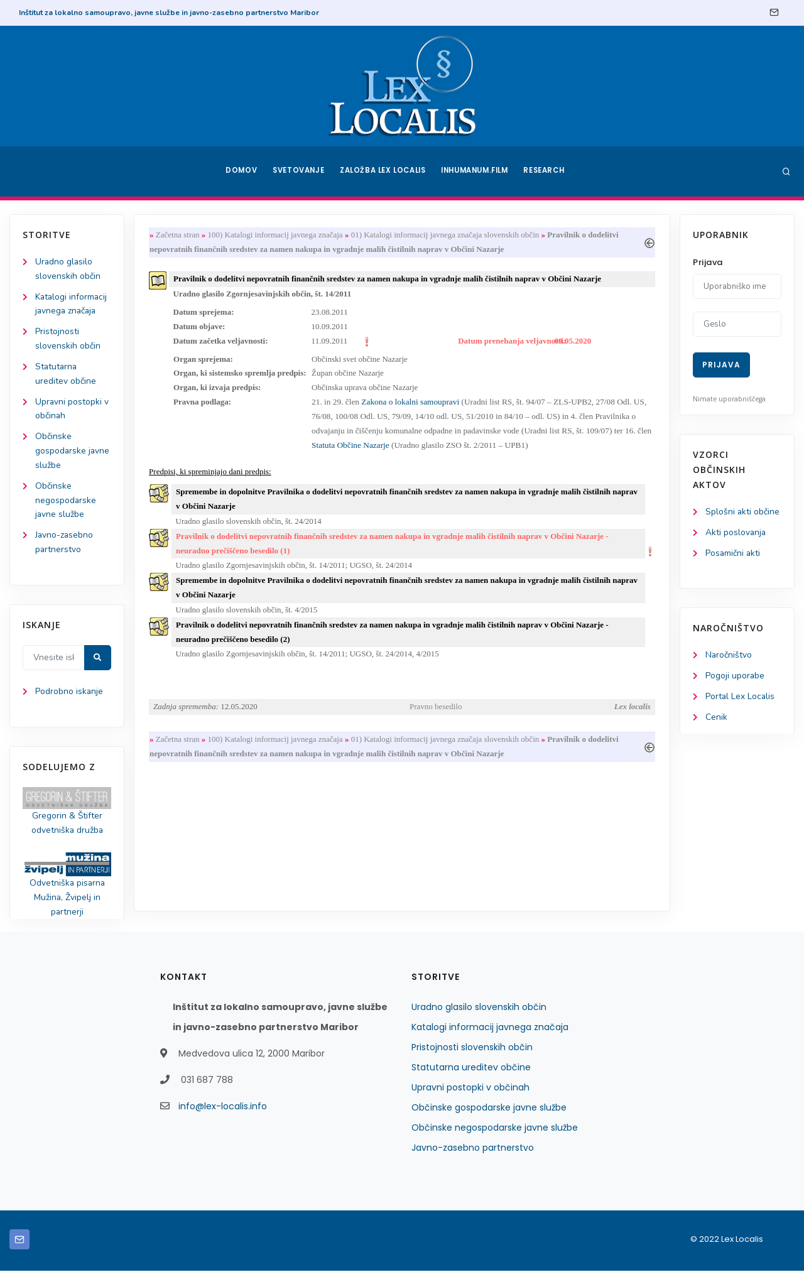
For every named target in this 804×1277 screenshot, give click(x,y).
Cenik (716, 719)
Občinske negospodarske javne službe (66, 503)
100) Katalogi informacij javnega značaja (276, 235)
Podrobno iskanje (69, 696)
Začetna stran (179, 235)
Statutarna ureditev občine (471, 1073)
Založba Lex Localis (383, 171)
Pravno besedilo (436, 713)
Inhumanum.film (476, 171)
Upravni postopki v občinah (470, 1093)
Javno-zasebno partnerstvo (472, 1154)
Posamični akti (733, 554)
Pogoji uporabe (735, 677)
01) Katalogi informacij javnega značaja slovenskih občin (446, 235)
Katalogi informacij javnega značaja (489, 1033)
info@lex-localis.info (222, 1112)
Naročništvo (728, 657)
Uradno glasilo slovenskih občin (478, 1013)
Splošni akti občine (742, 512)
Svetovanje (297, 171)
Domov (239, 171)
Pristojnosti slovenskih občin (472, 1053)
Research (547, 171)
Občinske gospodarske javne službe (73, 453)
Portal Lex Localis (740, 698)
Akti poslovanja (736, 533)
